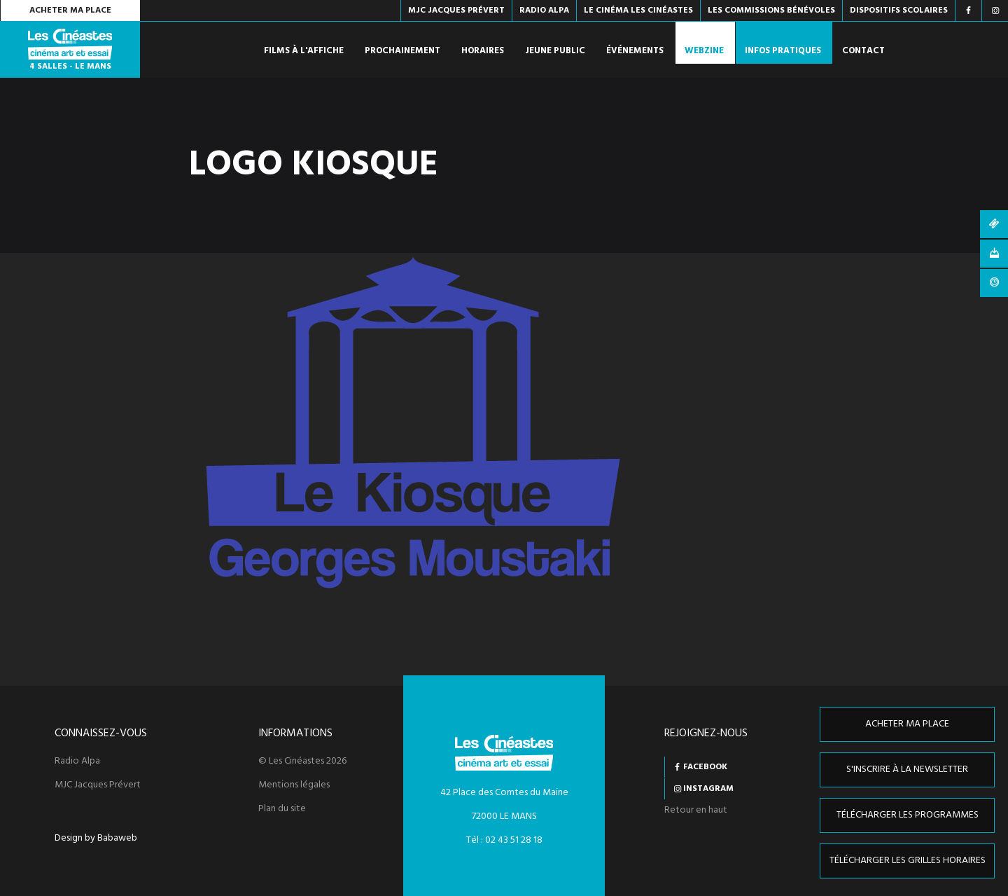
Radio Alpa (77, 761)
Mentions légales (294, 785)
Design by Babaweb (96, 838)
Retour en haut (695, 810)
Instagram (708, 789)
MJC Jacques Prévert (98, 785)
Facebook (705, 767)
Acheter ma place (70, 11)
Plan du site (282, 809)
